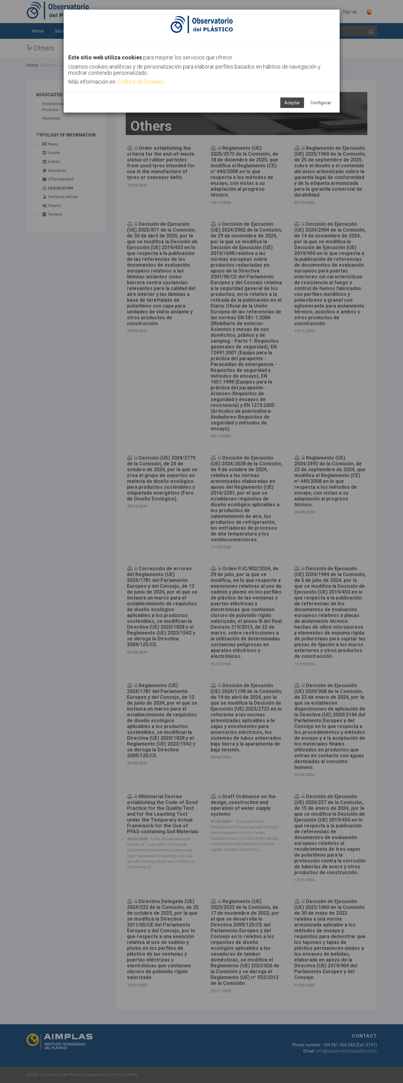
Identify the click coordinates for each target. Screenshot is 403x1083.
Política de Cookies (140, 81)
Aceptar (292, 102)
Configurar (320, 102)
